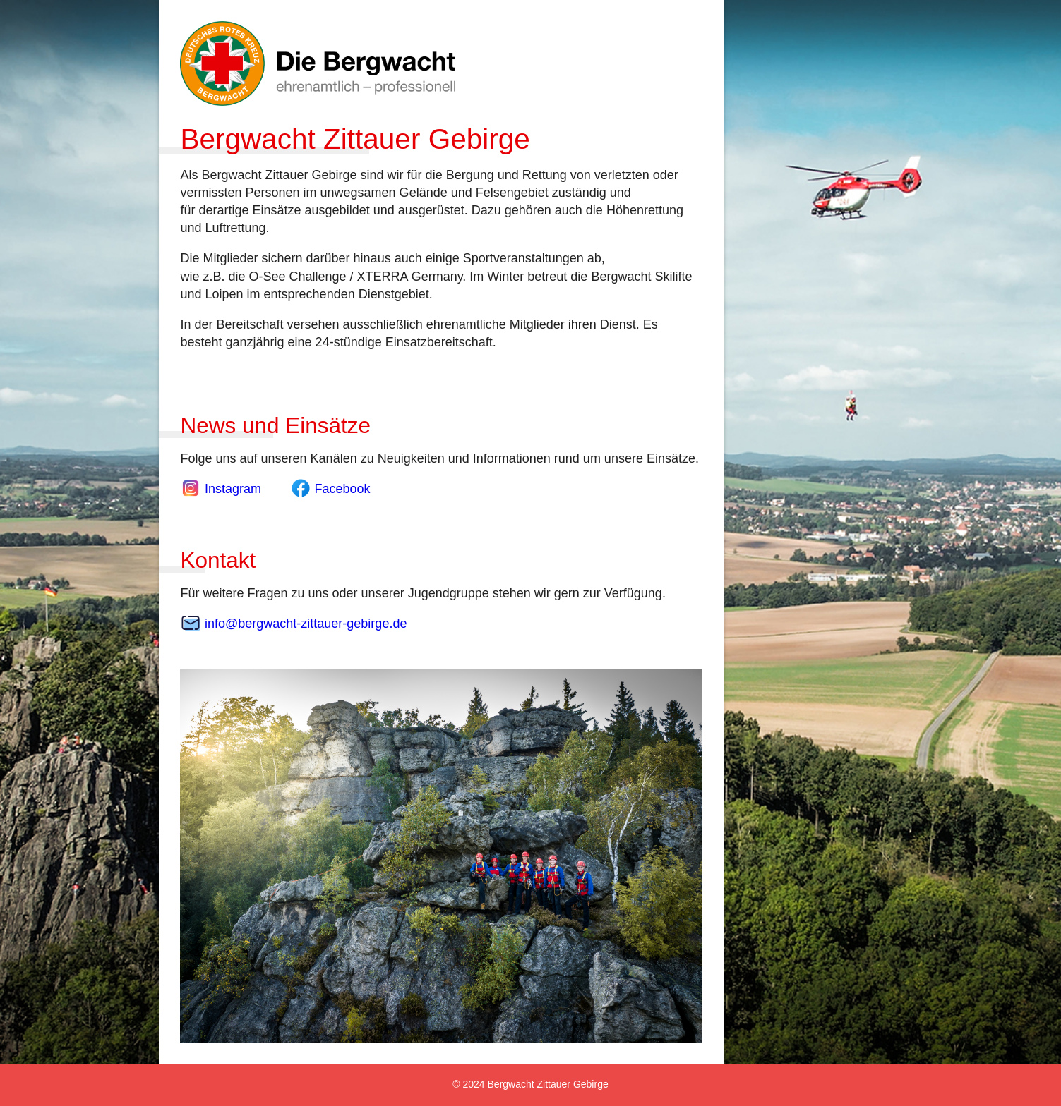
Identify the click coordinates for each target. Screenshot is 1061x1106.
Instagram (222, 489)
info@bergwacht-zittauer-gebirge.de (293, 623)
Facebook (330, 489)
